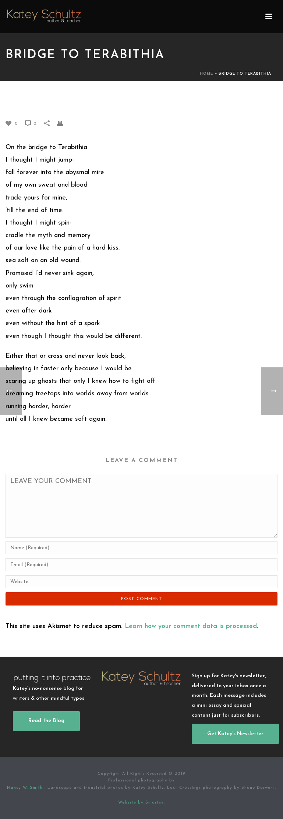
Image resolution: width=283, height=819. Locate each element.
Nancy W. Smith (26, 788)
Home (206, 74)
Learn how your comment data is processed (191, 626)
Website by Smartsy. (141, 803)
